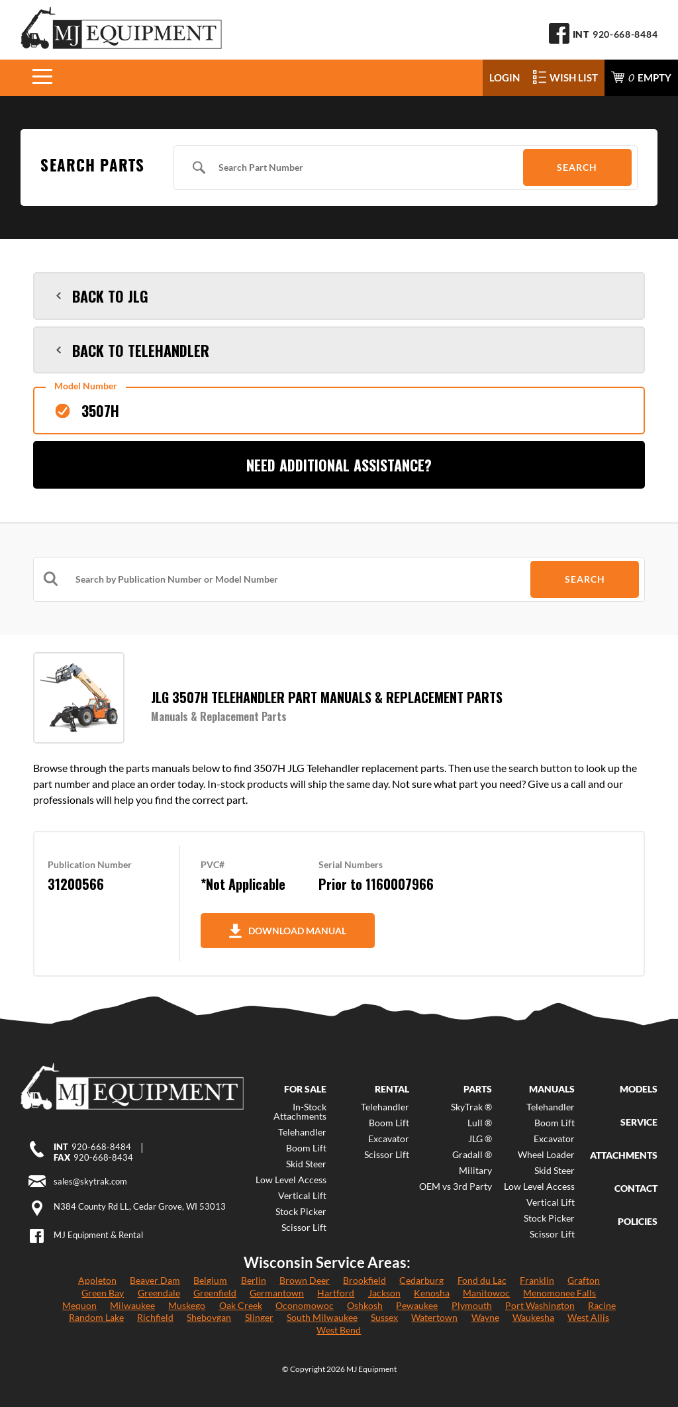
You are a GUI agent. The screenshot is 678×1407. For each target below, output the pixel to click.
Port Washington (540, 1305)
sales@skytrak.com (90, 1181)
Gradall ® (472, 1154)
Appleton (97, 1280)
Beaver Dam (155, 1280)
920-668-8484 (625, 34)
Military (475, 1170)
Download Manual (287, 931)
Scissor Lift (303, 1227)
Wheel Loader (546, 1154)
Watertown (434, 1317)
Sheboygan (209, 1317)
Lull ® (479, 1123)
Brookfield (364, 1280)
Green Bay (102, 1292)
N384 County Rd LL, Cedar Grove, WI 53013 (140, 1206)
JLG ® (480, 1138)
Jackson (384, 1292)
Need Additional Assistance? (339, 464)
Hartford (335, 1292)
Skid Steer (306, 1164)
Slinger (259, 1317)
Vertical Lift (302, 1195)
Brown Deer (304, 1280)
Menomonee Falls (559, 1292)
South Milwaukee (322, 1317)
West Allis (588, 1317)
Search (577, 167)
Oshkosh (365, 1305)
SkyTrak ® (471, 1107)
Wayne (485, 1317)
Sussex (384, 1317)
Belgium (210, 1280)
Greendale (159, 1292)
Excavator (388, 1138)
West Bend (338, 1329)
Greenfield (214, 1292)
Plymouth (472, 1305)
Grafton (583, 1280)
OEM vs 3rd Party (455, 1186)
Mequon (79, 1305)
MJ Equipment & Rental (98, 1235)
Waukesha (533, 1317)
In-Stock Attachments (299, 1111)
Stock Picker (300, 1211)
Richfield (155, 1317)
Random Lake (96, 1317)
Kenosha (432, 1292)
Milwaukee (132, 1305)
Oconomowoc (304, 1305)
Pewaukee (417, 1305)
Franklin (537, 1280)
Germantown (277, 1292)
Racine (602, 1305)
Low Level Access (291, 1180)
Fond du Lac (482, 1280)
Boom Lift (306, 1148)
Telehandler (302, 1132)
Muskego (186, 1305)
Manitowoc (486, 1292)
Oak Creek (240, 1305)
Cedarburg (421, 1280)
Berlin (253, 1280)
